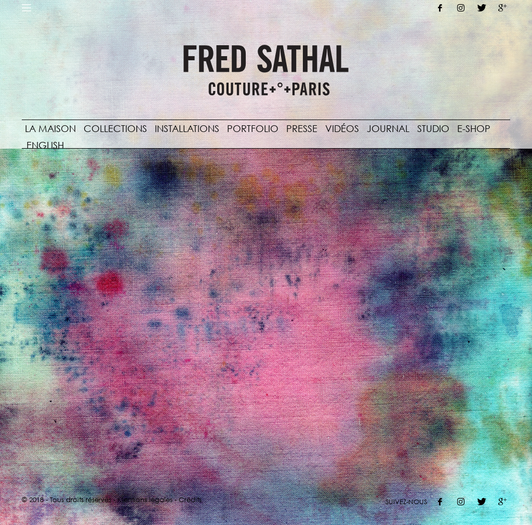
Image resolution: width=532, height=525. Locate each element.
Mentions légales (144, 499)
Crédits (190, 499)
